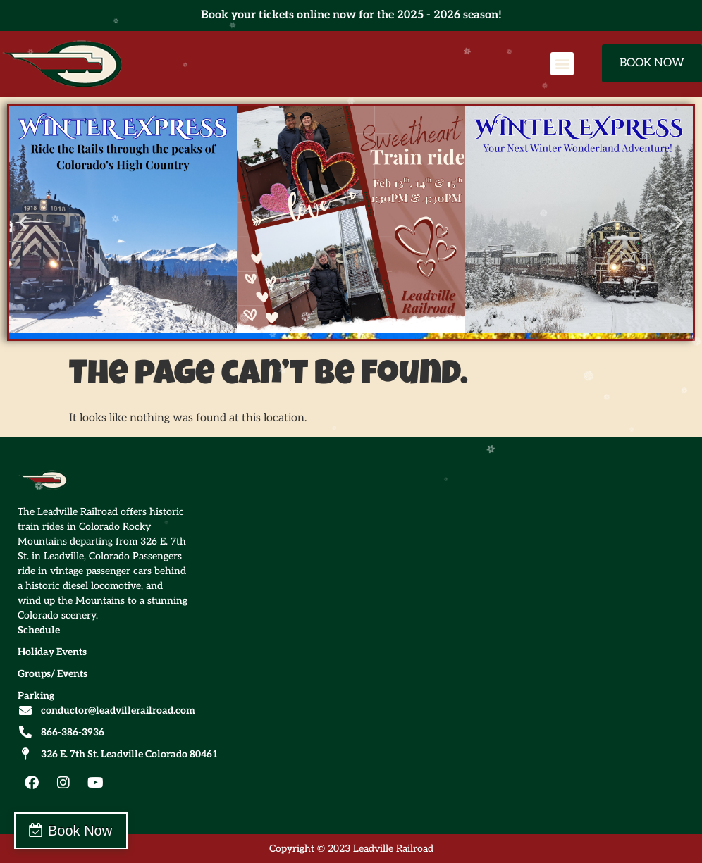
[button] (562, 63)
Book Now (80, 830)
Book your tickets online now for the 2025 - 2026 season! (351, 15)
